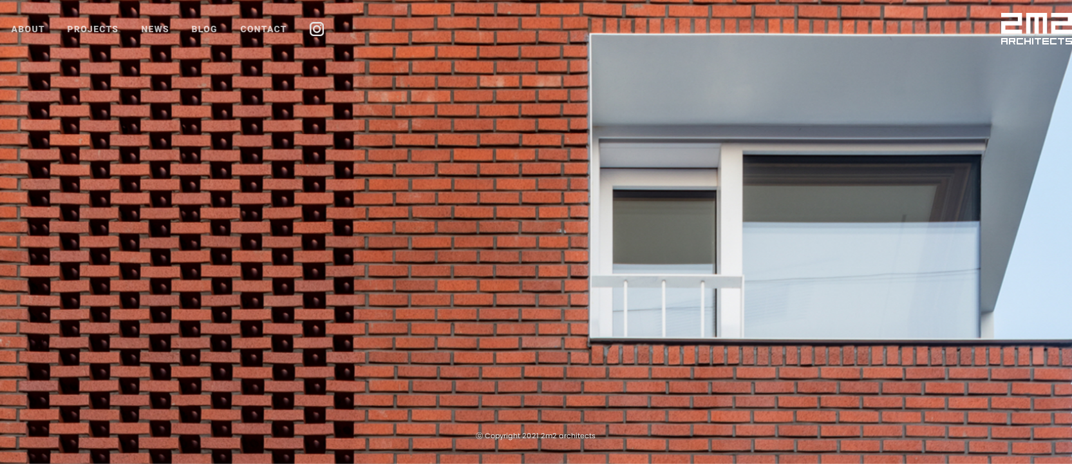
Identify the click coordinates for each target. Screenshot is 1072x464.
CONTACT (263, 29)
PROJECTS (93, 29)
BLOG (205, 29)
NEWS (155, 29)
